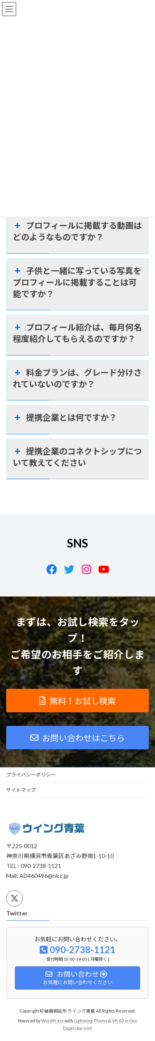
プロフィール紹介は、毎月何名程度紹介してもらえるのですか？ (77, 332)
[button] (77, 700)
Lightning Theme (90, 1020)
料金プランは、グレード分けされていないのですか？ (77, 378)
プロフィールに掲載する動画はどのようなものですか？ (77, 231)
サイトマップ (21, 790)
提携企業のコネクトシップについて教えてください (77, 456)
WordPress (52, 1020)
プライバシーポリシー (31, 775)
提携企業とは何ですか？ (65, 417)
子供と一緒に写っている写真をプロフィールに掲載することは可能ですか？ (77, 282)
